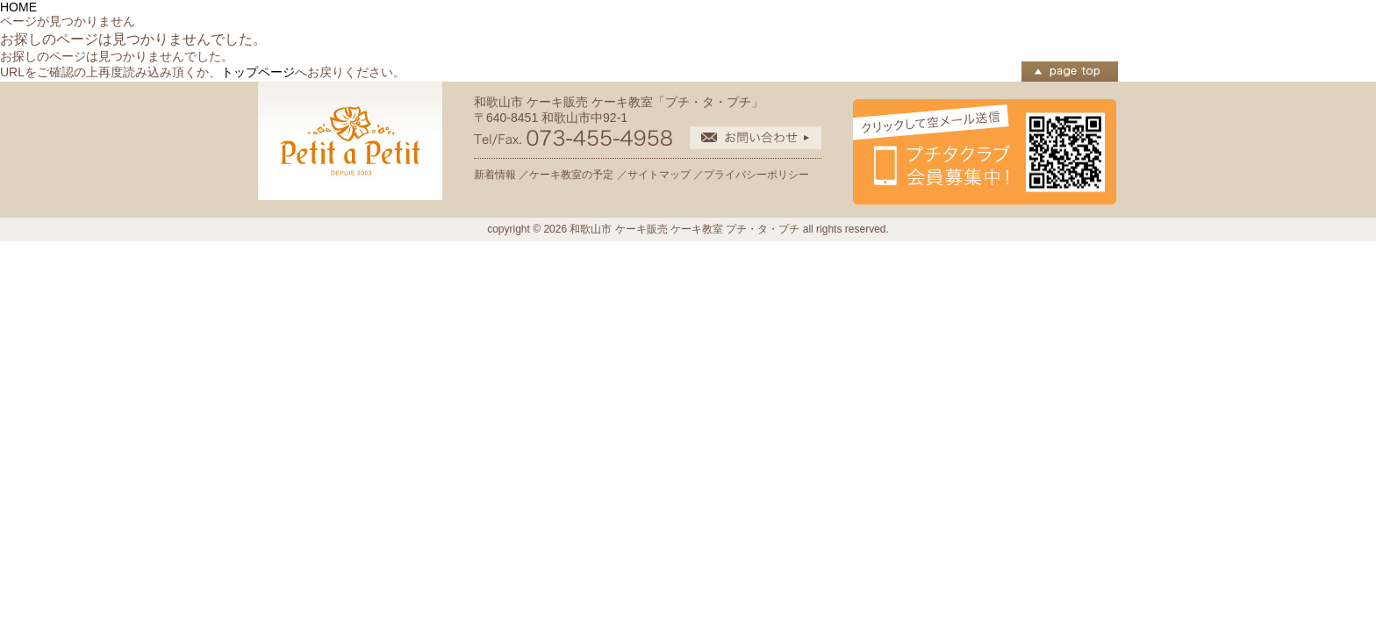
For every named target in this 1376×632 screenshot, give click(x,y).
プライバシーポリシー (756, 175)
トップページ (258, 72)
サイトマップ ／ (665, 175)
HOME (18, 7)
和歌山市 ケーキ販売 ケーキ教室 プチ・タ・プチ (684, 229)
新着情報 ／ (501, 175)
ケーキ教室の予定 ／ (578, 175)
